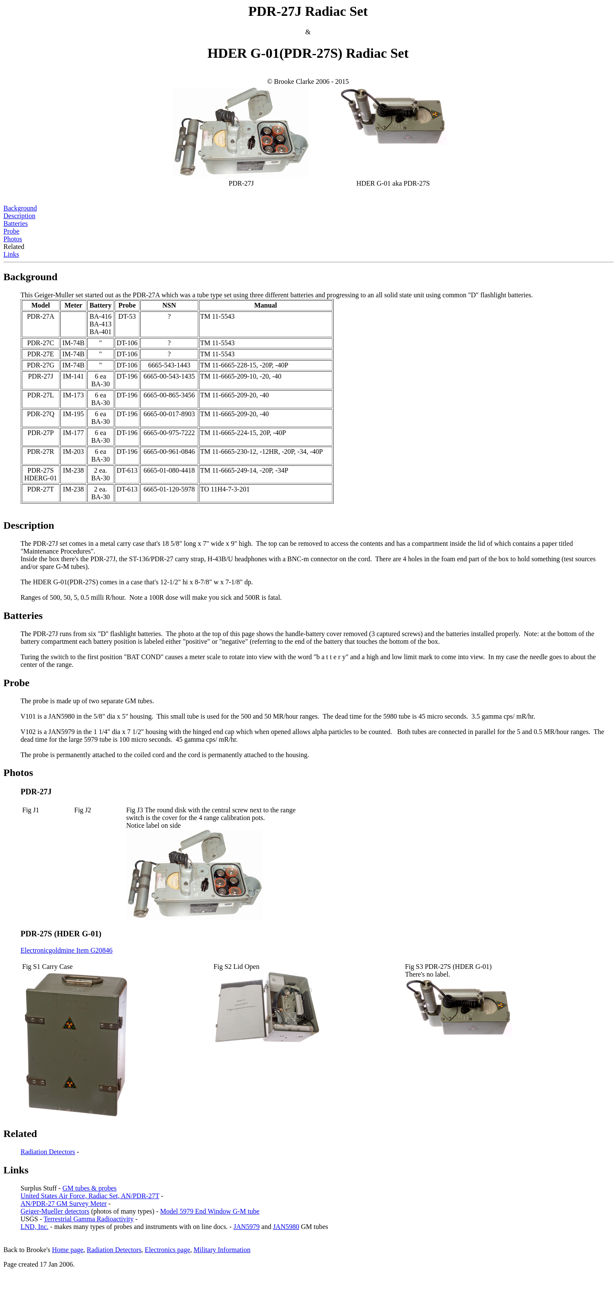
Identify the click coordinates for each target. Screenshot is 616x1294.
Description (19, 215)
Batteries (15, 223)
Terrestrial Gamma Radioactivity (88, 1219)
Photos (12, 239)
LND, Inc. (34, 1226)
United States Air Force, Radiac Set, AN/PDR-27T (90, 1195)
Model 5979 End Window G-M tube (209, 1211)
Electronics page (167, 1249)
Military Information (222, 1249)
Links (11, 254)
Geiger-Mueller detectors (55, 1211)
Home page (67, 1249)
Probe (11, 231)
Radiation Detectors (48, 1151)
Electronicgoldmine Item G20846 (67, 950)
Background (20, 208)
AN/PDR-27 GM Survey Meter (64, 1203)
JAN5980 (286, 1226)
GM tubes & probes (89, 1188)
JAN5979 (247, 1226)
